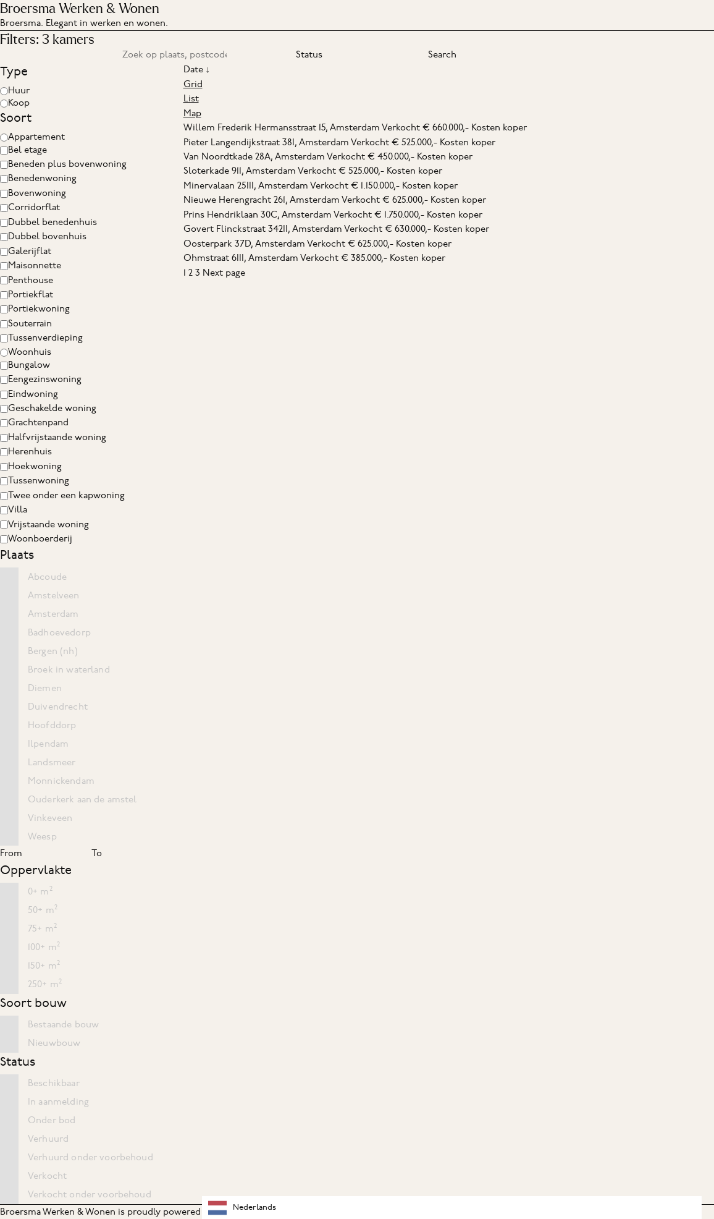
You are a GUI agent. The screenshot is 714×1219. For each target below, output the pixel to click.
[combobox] (452, 1207)
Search (442, 54)
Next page (224, 272)
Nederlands (242, 1207)
